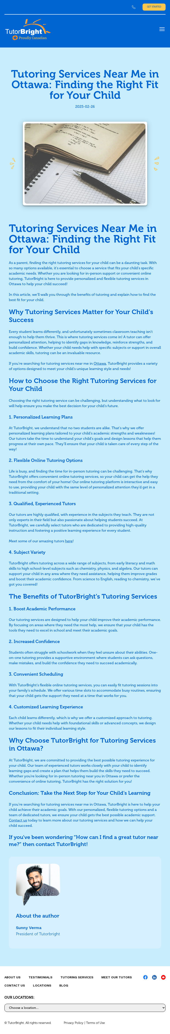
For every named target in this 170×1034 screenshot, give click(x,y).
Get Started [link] (154, 7)
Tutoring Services (76, 977)
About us (12, 977)
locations (42, 985)
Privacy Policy (73, 1023)
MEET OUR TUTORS (116, 977)
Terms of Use (95, 1023)
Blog (63, 985)
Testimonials (40, 977)
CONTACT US (14, 985)
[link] (133, 7)
